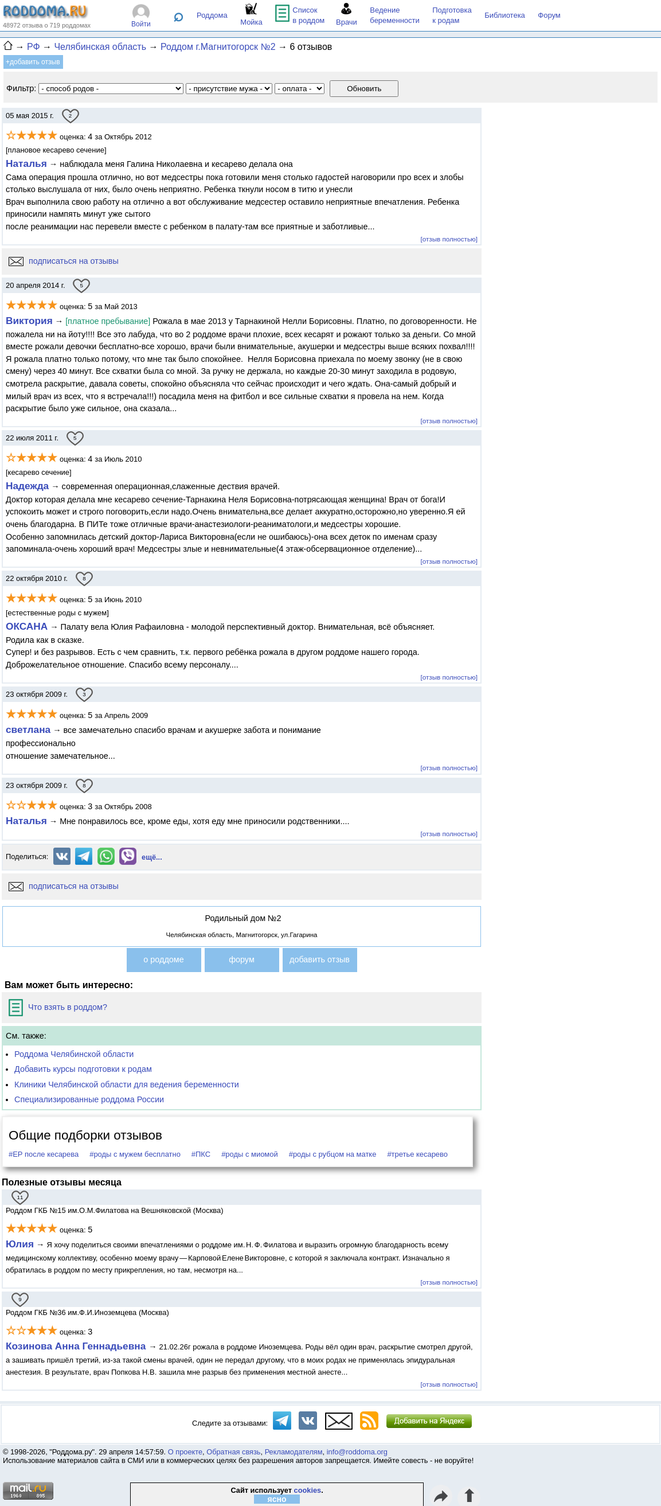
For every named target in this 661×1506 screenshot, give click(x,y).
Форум (549, 15)
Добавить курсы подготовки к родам (83, 1069)
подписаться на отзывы (64, 261)
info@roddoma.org (357, 1452)
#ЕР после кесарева (44, 1154)
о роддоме (163, 959)
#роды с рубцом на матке (333, 1154)
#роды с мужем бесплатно (135, 1154)
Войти (141, 24)
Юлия (20, 1244)
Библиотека (504, 15)
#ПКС (200, 1154)
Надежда (27, 485)
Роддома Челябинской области (74, 1054)
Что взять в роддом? (58, 1007)
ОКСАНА (27, 626)
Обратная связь (233, 1452)
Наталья (26, 163)
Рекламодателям (294, 1452)
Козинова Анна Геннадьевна (77, 1346)
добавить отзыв (320, 959)
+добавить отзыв (33, 62)
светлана (28, 729)
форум (242, 959)
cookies (308, 1490)
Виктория (29, 320)
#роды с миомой (249, 1154)
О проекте (185, 1452)
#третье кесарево (417, 1154)
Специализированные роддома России (89, 1099)
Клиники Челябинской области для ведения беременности (126, 1084)
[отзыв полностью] (449, 239)
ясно (277, 1499)
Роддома (212, 15)
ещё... (152, 857)
